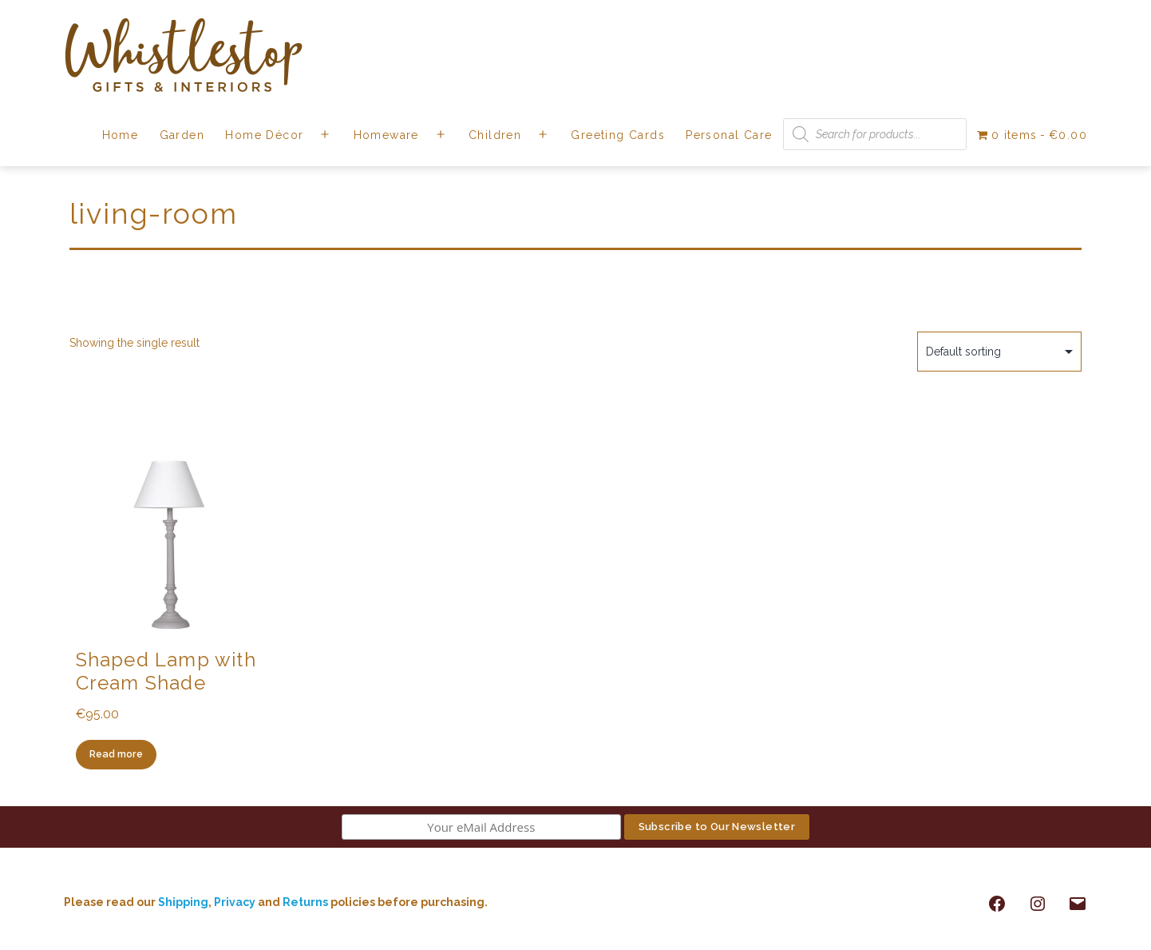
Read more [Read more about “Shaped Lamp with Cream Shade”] (116, 754)
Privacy (234, 902)
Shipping (183, 902)
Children (495, 135)
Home (120, 135)
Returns (306, 902)
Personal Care (729, 135)
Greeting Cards (618, 135)
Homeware (386, 135)
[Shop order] (999, 352)
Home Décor (264, 135)
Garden (182, 135)
